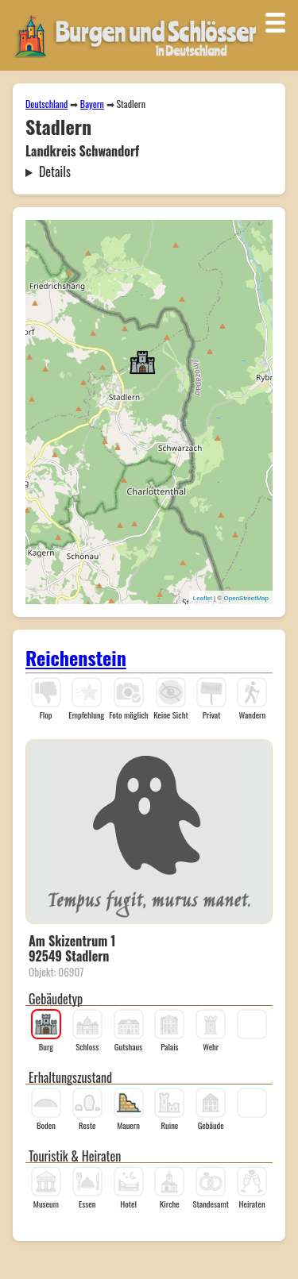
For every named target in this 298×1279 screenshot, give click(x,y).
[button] (142, 361)
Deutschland (46, 103)
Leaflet (202, 598)
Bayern (92, 103)
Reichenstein (75, 657)
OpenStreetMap (246, 598)
